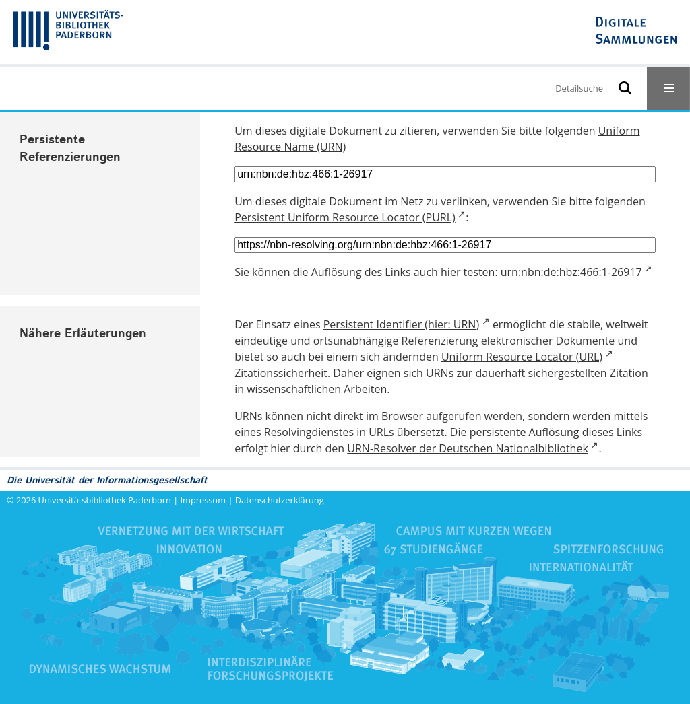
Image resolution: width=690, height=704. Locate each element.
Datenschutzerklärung (279, 500)
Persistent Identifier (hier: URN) (401, 324)
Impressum (203, 500)
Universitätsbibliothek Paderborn (104, 500)
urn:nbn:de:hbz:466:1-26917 (571, 272)
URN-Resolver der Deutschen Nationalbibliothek (467, 448)
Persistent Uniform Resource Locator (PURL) (345, 217)
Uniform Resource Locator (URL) (521, 356)
